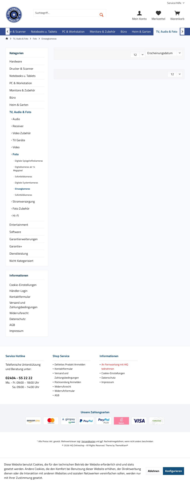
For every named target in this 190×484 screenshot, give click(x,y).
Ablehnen (153, 471)
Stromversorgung (23, 201)
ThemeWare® (121, 445)
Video (15, 147)
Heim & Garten (18, 104)
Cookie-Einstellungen (23, 285)
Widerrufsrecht (19, 313)
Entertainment (18, 224)
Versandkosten (88, 441)
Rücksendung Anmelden (68, 382)
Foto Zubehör (21, 208)
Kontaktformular (19, 296)
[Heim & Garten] (141, 31)
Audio (16, 119)
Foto (15, 154)
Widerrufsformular (65, 391)
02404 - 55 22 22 (19, 377)
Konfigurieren (173, 471)
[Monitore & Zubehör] (102, 31)
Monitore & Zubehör (22, 90)
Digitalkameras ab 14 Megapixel (24, 168)
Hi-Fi (15, 215)
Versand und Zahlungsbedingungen (23, 304)
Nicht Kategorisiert (21, 260)
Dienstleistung (18, 253)
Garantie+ (15, 246)
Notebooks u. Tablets (22, 76)
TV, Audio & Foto (20, 112)
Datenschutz (17, 319)
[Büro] (123, 31)
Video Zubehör (21, 133)
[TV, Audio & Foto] (166, 31)
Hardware (15, 61)
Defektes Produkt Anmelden (70, 364)
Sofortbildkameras (23, 176)
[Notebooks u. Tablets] (44, 31)
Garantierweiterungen (23, 239)
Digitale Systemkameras (26, 182)
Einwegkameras (22, 188)
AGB (12, 325)
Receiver (18, 126)
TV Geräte (18, 140)
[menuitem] (174, 3)
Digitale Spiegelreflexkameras (28, 161)
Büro (12, 97)
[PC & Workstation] (73, 31)
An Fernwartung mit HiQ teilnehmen (114, 366)
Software (15, 232)
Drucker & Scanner (21, 68)
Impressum (16, 331)
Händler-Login (18, 291)
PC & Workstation (20, 83)
